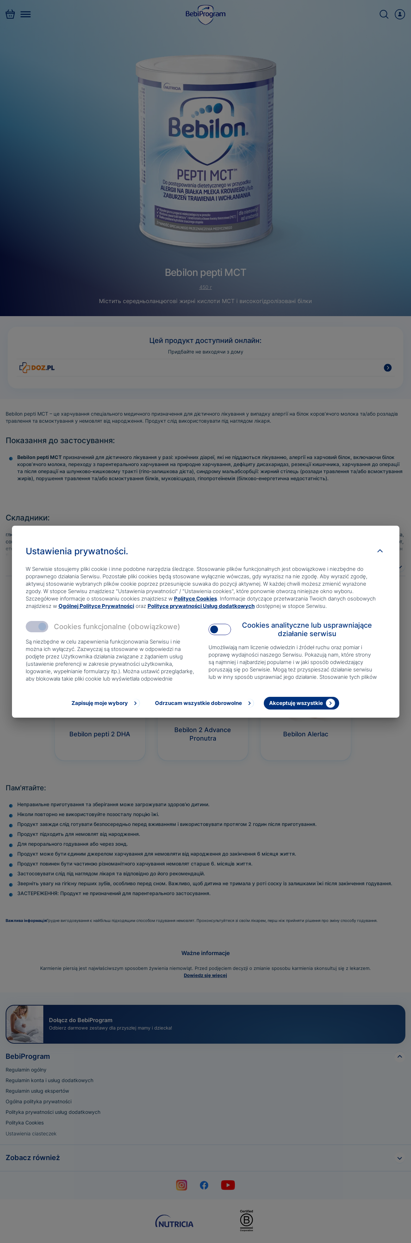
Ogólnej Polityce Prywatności (96, 606)
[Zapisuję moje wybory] (105, 703)
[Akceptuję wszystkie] (301, 703)
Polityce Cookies (195, 598)
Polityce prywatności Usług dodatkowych (201, 606)
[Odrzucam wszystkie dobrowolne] (204, 703)
